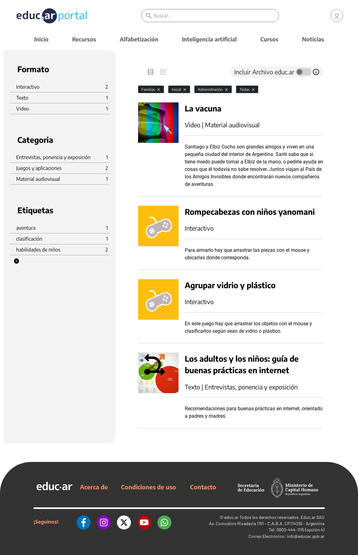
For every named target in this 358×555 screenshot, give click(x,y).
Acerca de (94, 487)
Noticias (313, 39)
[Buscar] (216, 15)
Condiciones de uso (148, 487)
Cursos (269, 39)
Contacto (203, 487)
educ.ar (231, 517)
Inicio (41, 39)
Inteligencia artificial (209, 39)
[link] (337, 15)
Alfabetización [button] (139, 39)
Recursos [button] (84, 39)
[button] (16, 261)
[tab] (150, 72)
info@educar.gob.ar (305, 536)
